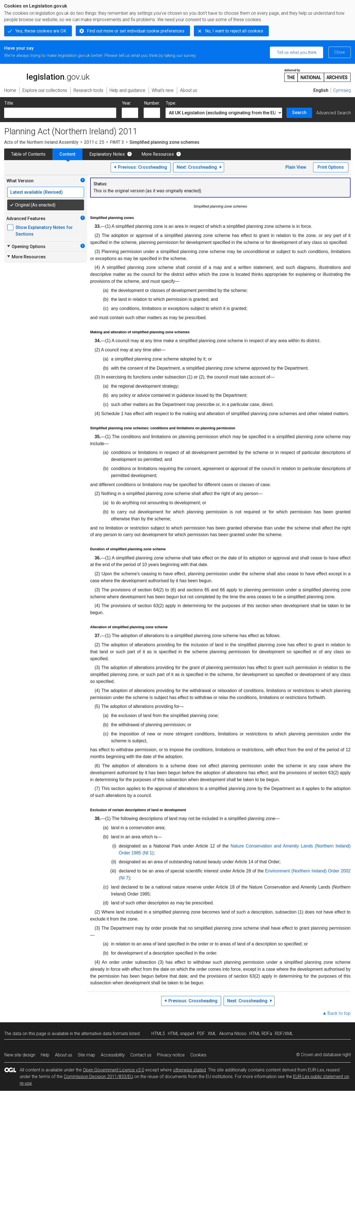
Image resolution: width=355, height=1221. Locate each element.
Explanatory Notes (107, 154)
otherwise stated (189, 1070)
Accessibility (113, 1055)
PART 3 (117, 142)
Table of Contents (28, 154)
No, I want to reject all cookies (234, 31)
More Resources (157, 154)
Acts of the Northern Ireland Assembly (41, 142)
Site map (86, 1055)
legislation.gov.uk (47, 75)
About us (63, 1055)
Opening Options (25, 246)
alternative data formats (104, 1033)
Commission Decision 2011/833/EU (98, 1076)
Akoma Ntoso (233, 1033)
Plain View (295, 167)
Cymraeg (342, 90)
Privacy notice (171, 1055)
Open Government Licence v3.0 (113, 1070)
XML (212, 1033)
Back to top (339, 1013)
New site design (19, 1055)
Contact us (140, 1055)
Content (67, 154)
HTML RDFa (260, 1033)
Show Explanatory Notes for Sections (44, 231)
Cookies (198, 1055)
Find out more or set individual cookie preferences (135, 31)
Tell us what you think (296, 52)
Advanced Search (333, 112)
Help (45, 1055)
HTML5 (158, 1033)
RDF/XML (284, 1033)
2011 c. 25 (94, 142)
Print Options (331, 167)
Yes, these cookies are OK (40, 31)
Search (299, 112)
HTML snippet (181, 1033)
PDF (201, 1033)
